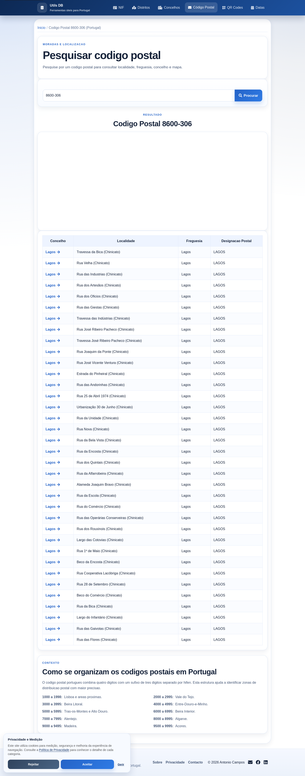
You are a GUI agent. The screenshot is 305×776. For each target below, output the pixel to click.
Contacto (195, 762)
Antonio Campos (232, 762)
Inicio (41, 27)
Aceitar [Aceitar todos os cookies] (87, 764)
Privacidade (175, 762)
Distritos (141, 7)
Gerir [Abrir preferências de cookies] (121, 764)
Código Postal (201, 7)
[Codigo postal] (139, 95)
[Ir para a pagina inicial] (63, 8)
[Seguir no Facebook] (258, 762)
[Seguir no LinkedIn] (266, 762)
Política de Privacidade (54, 750)
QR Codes (232, 7)
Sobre (157, 762)
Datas (258, 7)
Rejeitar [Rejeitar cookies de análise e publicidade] (33, 764)
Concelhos (169, 7)
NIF (118, 7)
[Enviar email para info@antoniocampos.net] (250, 762)
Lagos (53, 252)
